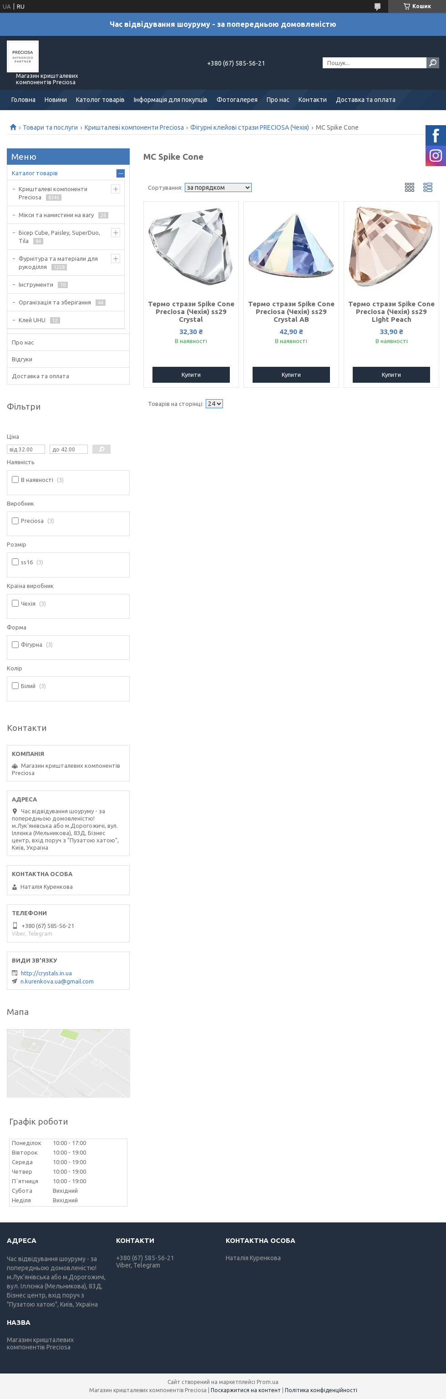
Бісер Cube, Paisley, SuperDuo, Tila (59, 236)
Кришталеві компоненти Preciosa (134, 127)
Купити (191, 374)
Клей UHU (32, 320)
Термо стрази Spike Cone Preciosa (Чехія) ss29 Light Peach (391, 311)
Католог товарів (100, 99)
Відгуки (22, 359)
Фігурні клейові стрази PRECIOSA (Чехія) (249, 127)
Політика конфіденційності (321, 1390)
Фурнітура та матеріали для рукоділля (58, 262)
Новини (56, 99)
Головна (23, 99)
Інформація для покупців (171, 99)
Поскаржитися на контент (246, 1390)
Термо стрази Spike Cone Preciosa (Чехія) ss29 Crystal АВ (291, 311)
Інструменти (36, 284)
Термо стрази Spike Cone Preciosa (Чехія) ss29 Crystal (191, 311)
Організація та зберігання (55, 302)
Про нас (278, 99)
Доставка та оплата (365, 99)
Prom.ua (268, 1382)
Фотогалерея (237, 99)
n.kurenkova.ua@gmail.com (57, 981)
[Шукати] (432, 62)
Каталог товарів (35, 173)
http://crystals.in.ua (46, 973)
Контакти (313, 99)
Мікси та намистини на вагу (56, 215)
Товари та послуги (50, 127)
